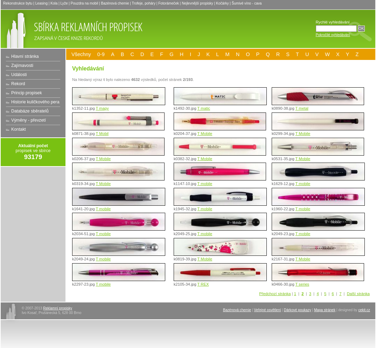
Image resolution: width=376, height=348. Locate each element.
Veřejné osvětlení (267, 310)
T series (302, 284)
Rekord (18, 83)
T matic (203, 108)
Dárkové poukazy (297, 310)
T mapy (102, 108)
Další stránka (358, 294)
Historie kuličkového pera (35, 102)
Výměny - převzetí (28, 120)
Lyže (64, 3)
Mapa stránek (324, 310)
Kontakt (18, 129)
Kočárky (222, 3)
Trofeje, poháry (143, 3)
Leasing (41, 3)
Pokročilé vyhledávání (333, 35)
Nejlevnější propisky (197, 3)
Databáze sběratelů (30, 111)
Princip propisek (26, 92)
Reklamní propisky (57, 308)
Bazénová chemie (115, 3)
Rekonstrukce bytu (17, 3)
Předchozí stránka (275, 294)
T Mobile (205, 133)
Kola (53, 3)
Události (19, 74)
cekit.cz (364, 310)
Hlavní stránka (25, 56)
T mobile (205, 184)
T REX (203, 284)
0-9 (101, 54)
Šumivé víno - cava (247, 3)
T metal (301, 108)
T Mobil (102, 133)
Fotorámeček (168, 3)
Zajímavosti (22, 65)
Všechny (81, 54)
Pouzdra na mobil (84, 3)
